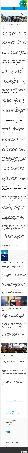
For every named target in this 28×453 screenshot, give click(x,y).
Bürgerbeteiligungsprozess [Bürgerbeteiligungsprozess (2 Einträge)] (13, 411)
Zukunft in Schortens (8, 355)
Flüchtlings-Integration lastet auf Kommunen (11, 398)
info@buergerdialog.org (10, 426)
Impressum (14, 437)
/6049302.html (9, 272)
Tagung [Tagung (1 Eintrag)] (18, 413)
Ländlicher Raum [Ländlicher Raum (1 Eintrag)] (15, 413)
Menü (14, 8)
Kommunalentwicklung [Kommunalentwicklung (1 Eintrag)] (8, 413)
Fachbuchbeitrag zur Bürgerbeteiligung (13, 262)
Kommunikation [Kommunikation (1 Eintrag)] (12, 413)
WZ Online (3, 384)
